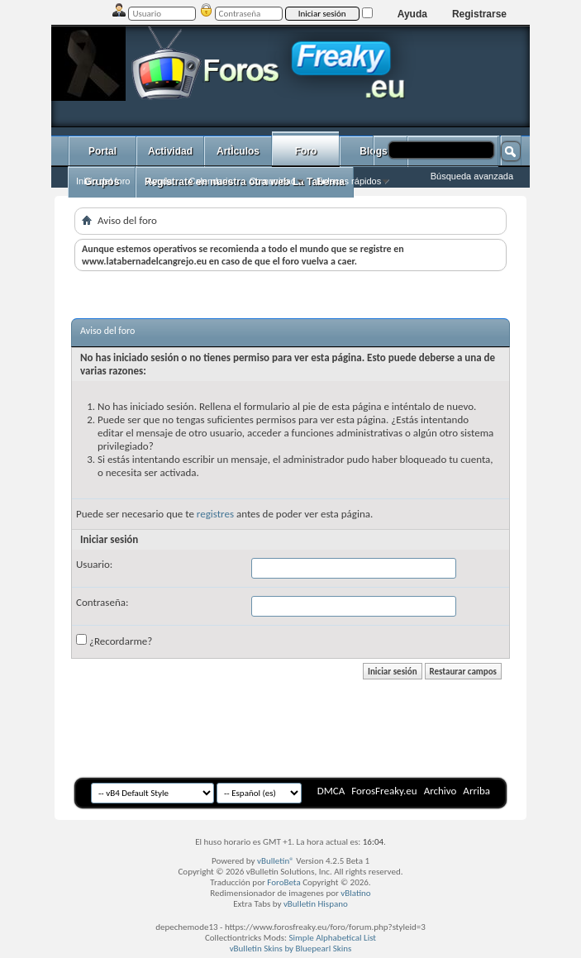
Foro (306, 151)
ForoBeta (283, 882)
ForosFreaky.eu (384, 790)
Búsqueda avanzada (472, 176)
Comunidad (273, 181)
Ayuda (412, 14)
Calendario (210, 181)
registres (215, 514)
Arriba (476, 790)
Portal (102, 151)
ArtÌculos (238, 151)
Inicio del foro (103, 181)
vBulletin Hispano (315, 903)
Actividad (170, 151)
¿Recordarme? (114, 640)
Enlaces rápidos (349, 181)
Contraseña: (102, 602)
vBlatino (355, 893)
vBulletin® (275, 861)
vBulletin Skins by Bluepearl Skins (291, 948)
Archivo (440, 790)
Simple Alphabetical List (333, 937)
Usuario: (94, 564)
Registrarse (479, 14)
